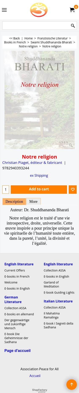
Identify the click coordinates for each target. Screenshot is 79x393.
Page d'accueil (17, 350)
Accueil (34, 375)
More (33, 201)
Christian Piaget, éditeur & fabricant (32, 162)
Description (14, 201)
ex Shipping (39, 175)
